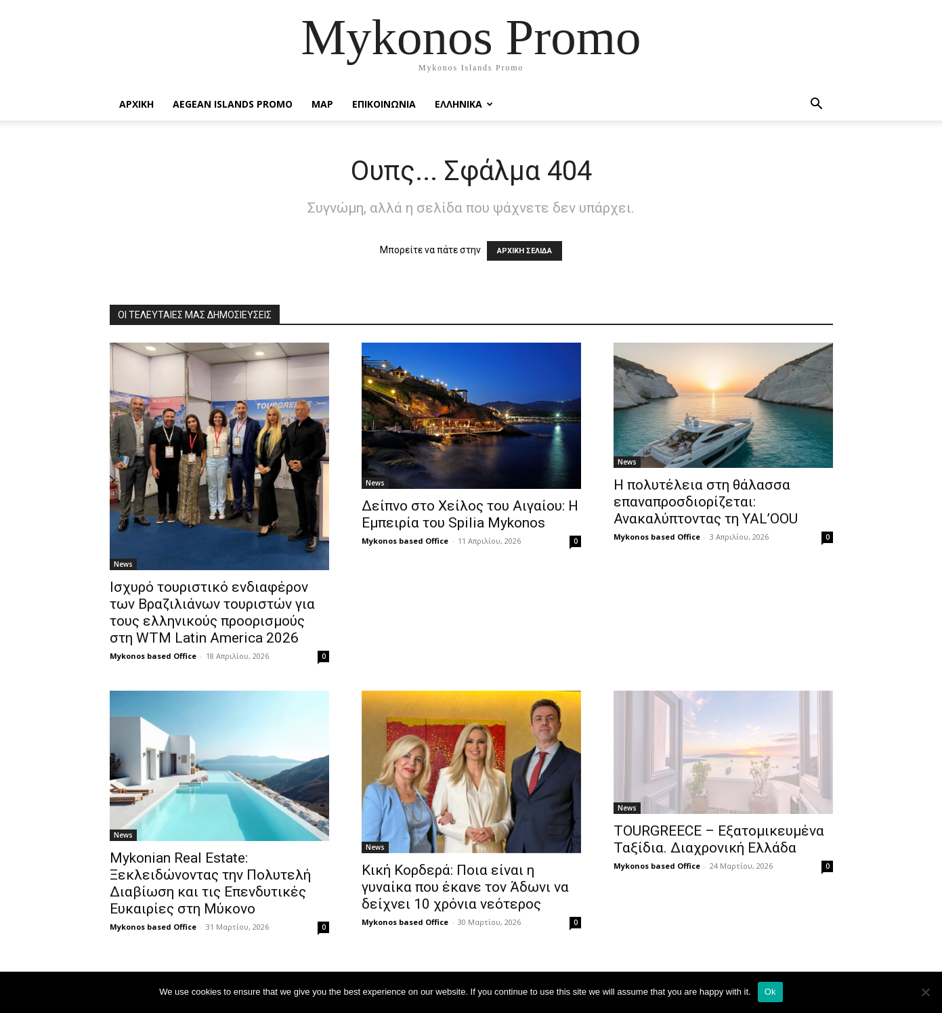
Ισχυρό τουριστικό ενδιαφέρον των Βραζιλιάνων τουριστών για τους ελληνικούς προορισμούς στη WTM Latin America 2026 (212, 612)
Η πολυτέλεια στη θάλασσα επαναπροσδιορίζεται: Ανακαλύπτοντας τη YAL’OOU (706, 502)
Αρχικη (136, 104)
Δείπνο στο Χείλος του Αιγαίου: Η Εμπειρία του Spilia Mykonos (470, 514)
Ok (770, 992)
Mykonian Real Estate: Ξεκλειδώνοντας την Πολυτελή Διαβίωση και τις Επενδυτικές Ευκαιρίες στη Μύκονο (210, 883)
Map (322, 104)
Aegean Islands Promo (233, 104)
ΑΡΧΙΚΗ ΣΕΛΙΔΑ (524, 250)
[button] (816, 105)
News (123, 564)
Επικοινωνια (384, 104)
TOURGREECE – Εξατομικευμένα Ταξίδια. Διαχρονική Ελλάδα (719, 839)
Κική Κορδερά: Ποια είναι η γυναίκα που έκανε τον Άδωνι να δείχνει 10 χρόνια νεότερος (465, 887)
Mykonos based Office (153, 656)
